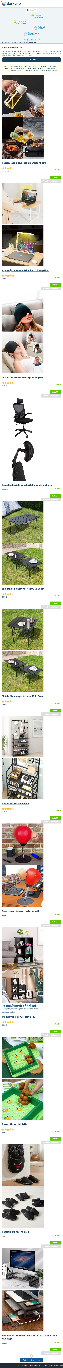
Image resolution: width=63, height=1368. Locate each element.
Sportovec (38, 70)
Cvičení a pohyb (50, 70)
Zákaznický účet (49, 5)
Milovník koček (15, 70)
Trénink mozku (27, 70)
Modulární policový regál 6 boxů (18, 1017)
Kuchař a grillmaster (17, 68)
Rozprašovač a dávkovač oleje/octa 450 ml (24, 163)
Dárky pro (7, 42)
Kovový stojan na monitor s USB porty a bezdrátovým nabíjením (29, 1337)
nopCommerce (29, 1366)
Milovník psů (50, 68)
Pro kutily (32, 66)
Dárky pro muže (17, 42)
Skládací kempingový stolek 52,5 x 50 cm (23, 696)
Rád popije (42, 66)
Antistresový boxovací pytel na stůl (20, 911)
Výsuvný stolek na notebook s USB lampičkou (25, 270)
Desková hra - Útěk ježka (15, 1124)
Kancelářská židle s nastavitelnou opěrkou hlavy (27, 485)
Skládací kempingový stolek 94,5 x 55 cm (23, 588)
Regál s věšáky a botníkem (15, 803)
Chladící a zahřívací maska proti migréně (22, 377)
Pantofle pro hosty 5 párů (15, 1231)
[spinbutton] (57, 174)
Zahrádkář (52, 66)
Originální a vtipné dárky (34, 68)
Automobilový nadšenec (18, 66)
